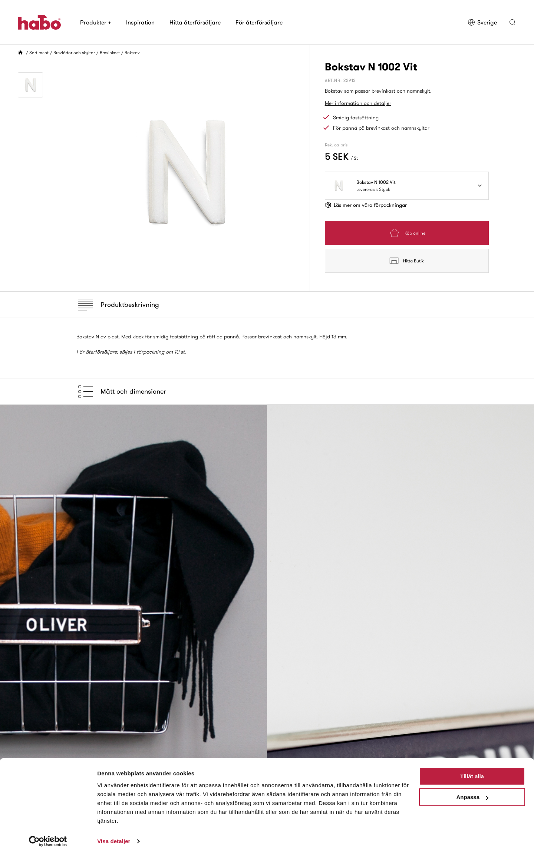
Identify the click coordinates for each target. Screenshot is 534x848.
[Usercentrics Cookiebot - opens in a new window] (48, 833)
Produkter (95, 22)
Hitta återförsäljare (195, 22)
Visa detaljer (113, 833)
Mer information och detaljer (358, 103)
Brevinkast (110, 52)
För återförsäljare (259, 22)
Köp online (406, 233)
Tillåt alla (472, 768)
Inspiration (140, 22)
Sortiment (39, 52)
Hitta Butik (406, 260)
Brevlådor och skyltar (74, 52)
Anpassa (472, 789)
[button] (512, 22)
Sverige (482, 22)
